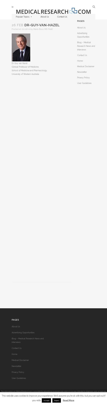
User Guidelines (84, 83)
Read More (68, 400)
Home (80, 61)
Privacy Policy (83, 77)
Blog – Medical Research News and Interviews (86, 46)
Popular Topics (24, 17)
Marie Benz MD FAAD (43, 29)
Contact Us (62, 17)
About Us (45, 17)
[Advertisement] (42, 179)
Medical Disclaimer (85, 66)
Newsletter (82, 72)
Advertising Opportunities (23, 332)
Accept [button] (46, 400)
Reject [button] (56, 400)
